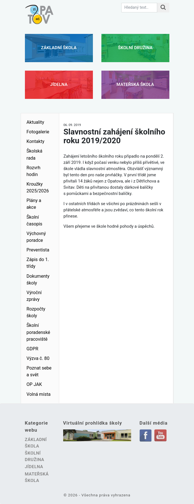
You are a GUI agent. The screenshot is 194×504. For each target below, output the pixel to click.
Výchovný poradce (36, 237)
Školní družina (135, 47)
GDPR (33, 348)
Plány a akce (34, 204)
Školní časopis (34, 220)
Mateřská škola (135, 84)
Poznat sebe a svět (39, 371)
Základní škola (59, 47)
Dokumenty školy (38, 279)
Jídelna (58, 84)
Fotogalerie (38, 131)
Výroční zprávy (34, 296)
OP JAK (34, 384)
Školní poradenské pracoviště (38, 332)
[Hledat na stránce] (163, 7)
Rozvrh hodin (33, 171)
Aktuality (35, 122)
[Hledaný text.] (139, 7)
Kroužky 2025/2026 (38, 187)
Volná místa (39, 394)
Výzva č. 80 (38, 358)
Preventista (38, 250)
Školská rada (34, 154)
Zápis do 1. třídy (38, 263)
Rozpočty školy (36, 312)
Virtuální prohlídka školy (92, 423)
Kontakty (35, 141)
